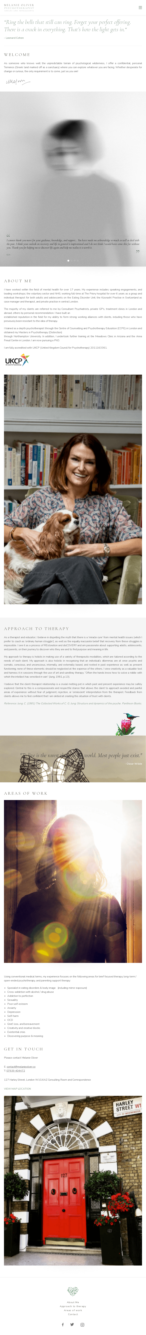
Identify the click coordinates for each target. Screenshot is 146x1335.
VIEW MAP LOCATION (17, 1089)
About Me (73, 1302)
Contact (73, 1314)
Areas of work (73, 1310)
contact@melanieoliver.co (21, 1067)
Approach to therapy (73, 1306)
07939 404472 (15, 1071)
